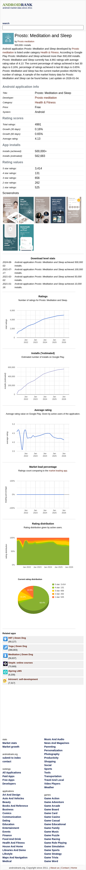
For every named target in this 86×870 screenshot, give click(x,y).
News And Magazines (56, 743)
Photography (51, 754)
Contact (65, 867)
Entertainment (10, 828)
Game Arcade (52, 805)
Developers (9, 783)
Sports (48, 768)
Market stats (9, 743)
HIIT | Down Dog (17, 638)
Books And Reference (15, 805)
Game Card (50, 813)
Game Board (51, 809)
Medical (6, 861)
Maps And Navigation (14, 857)
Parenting (50, 746)
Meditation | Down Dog (20, 654)
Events (6, 831)
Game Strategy (53, 853)
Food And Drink (11, 839)
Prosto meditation (25, 41)
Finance (7, 835)
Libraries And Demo (14, 850)
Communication (11, 816)
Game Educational (55, 824)
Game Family (52, 828)
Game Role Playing (55, 842)
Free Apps (8, 780)
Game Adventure (54, 802)
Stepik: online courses (20, 662)
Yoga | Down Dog (17, 646)
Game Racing (52, 839)
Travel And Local (54, 780)
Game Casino (52, 816)
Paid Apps (8, 776)
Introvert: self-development (23, 679)
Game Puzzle (51, 835)
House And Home (12, 846)
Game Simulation (54, 846)
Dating (6, 820)
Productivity (51, 757)
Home (74, 867)
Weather (49, 787)
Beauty (6, 802)
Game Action (51, 798)
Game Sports (52, 850)
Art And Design (11, 794)
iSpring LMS (15, 671)
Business (7, 809)
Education (8, 824)
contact (6, 761)
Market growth (10, 746)
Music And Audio (54, 739)
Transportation (53, 776)
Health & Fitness (50, 52)
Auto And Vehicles (13, 798)
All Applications (11, 772)
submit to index (11, 757)
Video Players (52, 783)
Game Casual (52, 820)
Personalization (53, 750)
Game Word (51, 861)
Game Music (51, 831)
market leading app (58, 470)
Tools (47, 772)
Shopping (50, 761)
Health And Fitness (13, 842)
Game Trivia (51, 857)
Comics (6, 813)
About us (54, 867)
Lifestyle (7, 853)
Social (47, 765)
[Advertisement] (43, 14)
